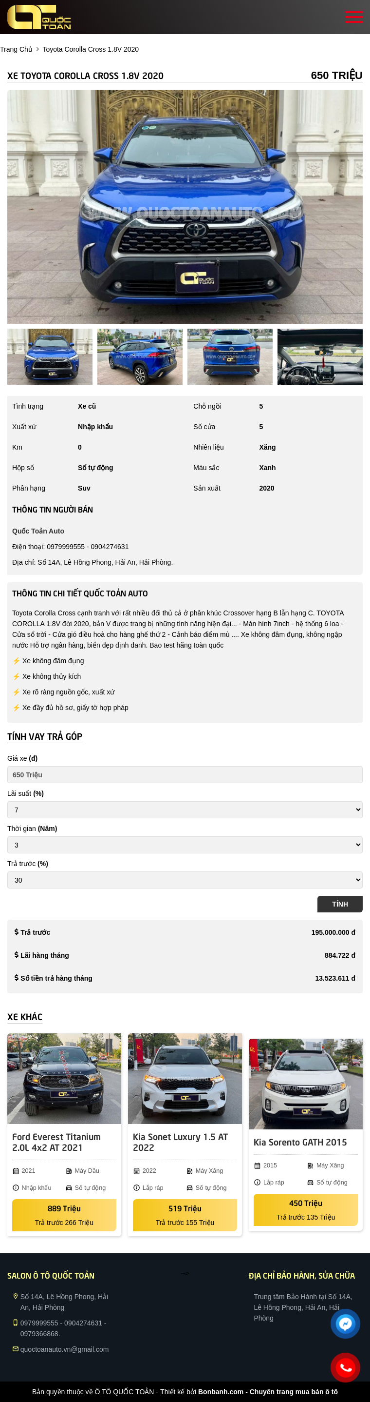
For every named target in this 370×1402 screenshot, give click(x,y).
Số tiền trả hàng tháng (56, 978)
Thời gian (32, 828)
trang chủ (16, 49)
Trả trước (27, 864)
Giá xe (22, 758)
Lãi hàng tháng (44, 955)
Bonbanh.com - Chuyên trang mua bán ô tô (268, 1392)
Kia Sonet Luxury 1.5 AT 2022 (180, 1141)
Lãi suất (25, 793)
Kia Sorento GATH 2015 (300, 1141)
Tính (340, 904)
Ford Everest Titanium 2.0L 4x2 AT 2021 (56, 1141)
